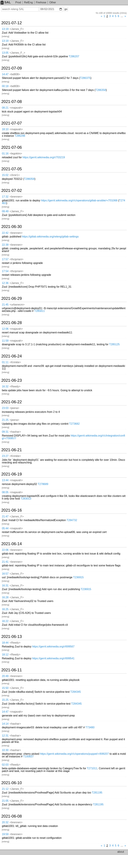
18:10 (5, 129)
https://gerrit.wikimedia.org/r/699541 (53, 658)
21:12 (5, 788)
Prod (18, 2)
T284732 (71, 520)
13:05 (5, 52)
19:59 (5, 834)
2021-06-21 (11, 450)
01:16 (5, 153)
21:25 (5, 419)
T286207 (74, 56)
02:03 (5, 764)
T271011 (92, 768)
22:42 (5, 232)
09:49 (5, 211)
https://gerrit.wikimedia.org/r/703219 (43, 157)
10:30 (5, 750)
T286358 (100, 90)
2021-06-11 (11, 670)
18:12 (5, 654)
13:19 (5, 29)
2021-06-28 (11, 322)
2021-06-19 (11, 474)
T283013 (26, 498)
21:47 (5, 516)
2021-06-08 (11, 816)
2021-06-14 (11, 543)
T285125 (114, 344)
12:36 (5, 283)
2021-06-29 (11, 298)
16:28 (5, 597)
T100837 (28, 756)
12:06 (5, 328)
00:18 (5, 86)
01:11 (5, 362)
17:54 (5, 271)
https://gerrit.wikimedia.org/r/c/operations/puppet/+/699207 (74, 753)
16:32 (5, 386)
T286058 (29, 178)
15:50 (5, 688)
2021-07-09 (11, 68)
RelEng (28, 2)
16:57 (5, 573)
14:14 (5, 723)
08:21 (5, 107)
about (120, 851)
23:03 (5, 408)
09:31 (5, 431)
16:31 (5, 585)
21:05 (5, 800)
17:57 (5, 259)
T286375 (85, 78)
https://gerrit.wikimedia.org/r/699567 (53, 646)
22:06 (5, 549)
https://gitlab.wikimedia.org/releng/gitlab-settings (50, 236)
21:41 (5, 561)
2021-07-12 (11, 23)
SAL (6, 2)
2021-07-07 (11, 123)
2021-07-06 (11, 147)
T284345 (75, 691)
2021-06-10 (11, 782)
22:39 (5, 244)
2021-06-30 (11, 226)
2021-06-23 (11, 380)
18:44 (5, 642)
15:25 (5, 699)
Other (52, 2)
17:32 (5, 196)
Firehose (41, 2)
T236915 (78, 577)
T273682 (74, 423)
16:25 (5, 609)
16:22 (5, 621)
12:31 (5, 735)
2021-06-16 (11, 510)
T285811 (39, 311)
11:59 (5, 340)
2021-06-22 (11, 402)
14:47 (5, 74)
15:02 (5, 175)
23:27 (5, 456)
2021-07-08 (11, 101)
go (65, 9)
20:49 (5, 676)
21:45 (5, 304)
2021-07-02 (11, 190)
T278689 (43, 484)
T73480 (90, 727)
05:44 (5, 528)
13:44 (5, 480)
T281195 (97, 792)
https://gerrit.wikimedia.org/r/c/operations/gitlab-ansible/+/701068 (79, 200)
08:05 (5, 492)
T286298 (19, 135)
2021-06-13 (11, 636)
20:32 (5, 822)
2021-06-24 (11, 356)
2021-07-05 (11, 169)
